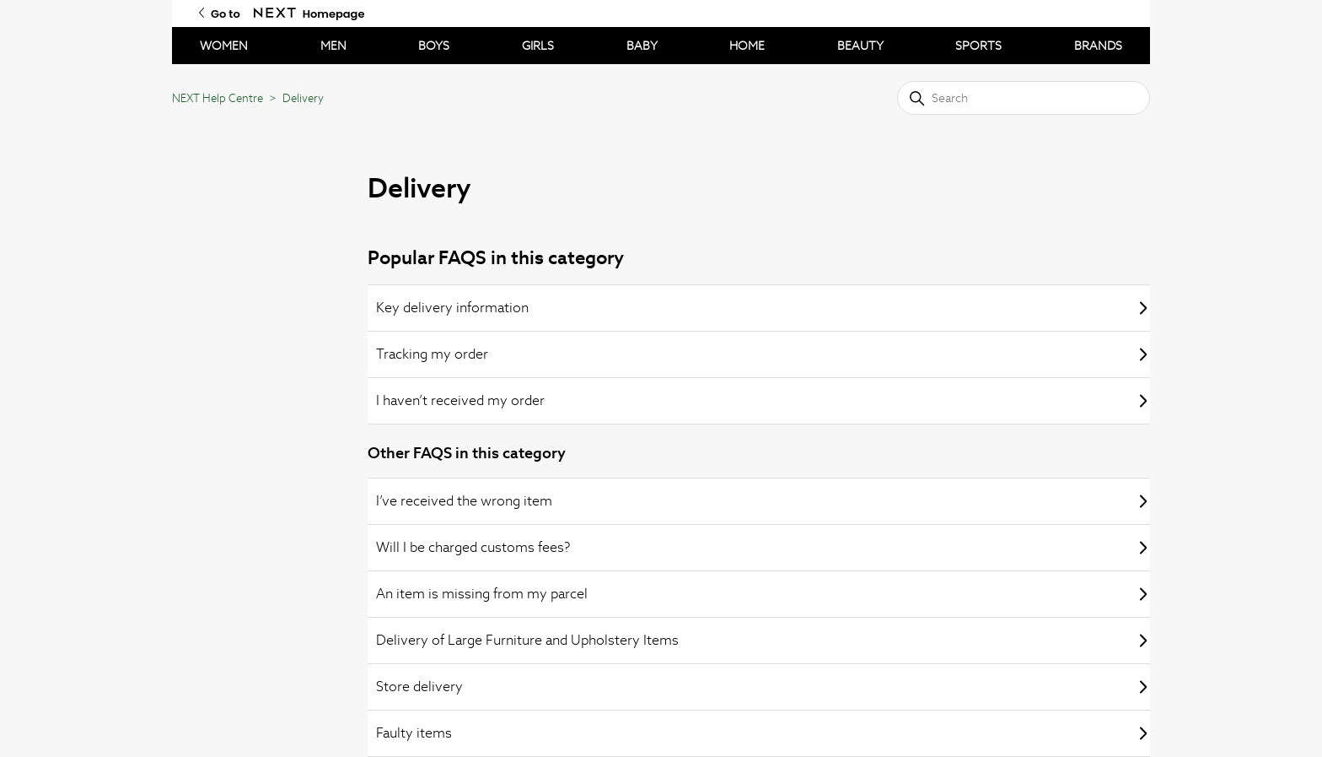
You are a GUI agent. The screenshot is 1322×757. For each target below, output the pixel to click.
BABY (642, 45)
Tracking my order (763, 354)
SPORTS (978, 45)
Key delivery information (763, 307)
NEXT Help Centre (217, 98)
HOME (747, 45)
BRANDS (1098, 45)
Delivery (303, 98)
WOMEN (224, 45)
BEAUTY (860, 45)
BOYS (433, 45)
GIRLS (538, 45)
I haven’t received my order (763, 400)
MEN (333, 45)
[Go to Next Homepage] (275, 13)
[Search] (1023, 98)
